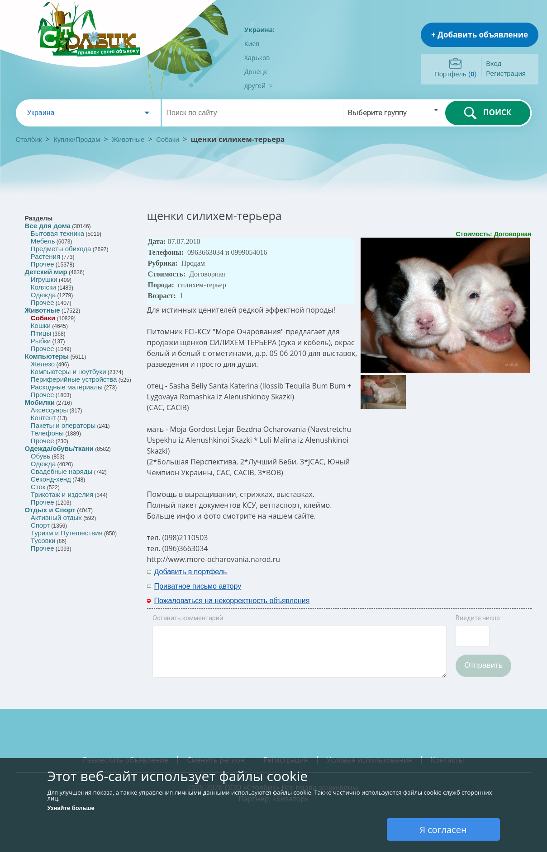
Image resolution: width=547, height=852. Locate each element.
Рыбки (41, 341)
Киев (251, 43)
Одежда (43, 295)
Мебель (43, 241)
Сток (38, 487)
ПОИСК (487, 113)
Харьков (257, 57)
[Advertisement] (413, 578)
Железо (43, 364)
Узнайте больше (71, 808)
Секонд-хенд (51, 479)
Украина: (259, 29)
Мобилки (40, 402)
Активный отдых (56, 517)
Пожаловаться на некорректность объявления (232, 600)
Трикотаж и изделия (62, 494)
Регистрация (506, 73)
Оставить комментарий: (188, 618)
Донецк (255, 71)
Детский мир (46, 272)
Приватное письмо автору (198, 586)
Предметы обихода (61, 249)
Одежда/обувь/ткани (59, 448)
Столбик (29, 139)
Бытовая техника (57, 233)
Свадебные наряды (62, 471)
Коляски (43, 287)
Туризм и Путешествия (67, 533)
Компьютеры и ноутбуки (68, 371)
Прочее (42, 264)
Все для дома (48, 225)
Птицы (41, 333)
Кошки (41, 325)
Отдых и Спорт (50, 510)
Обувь (40, 456)
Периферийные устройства (74, 379)
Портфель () (455, 74)
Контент (43, 417)
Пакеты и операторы (63, 425)
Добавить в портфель (190, 572)
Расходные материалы (67, 387)
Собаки (167, 139)
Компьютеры (47, 356)
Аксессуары (49, 410)
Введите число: (478, 618)
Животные (128, 139)
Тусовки (43, 540)
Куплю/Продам (77, 139)
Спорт (40, 525)
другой (258, 85)
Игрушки (44, 279)
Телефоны (47, 433)
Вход (493, 63)
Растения (45, 256)
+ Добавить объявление (479, 34)
